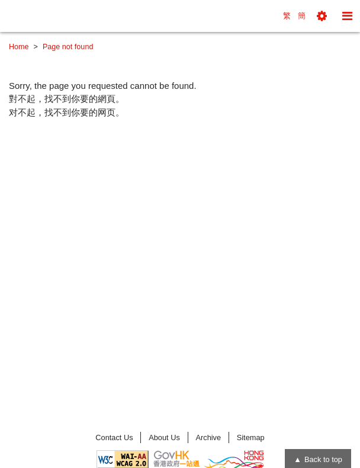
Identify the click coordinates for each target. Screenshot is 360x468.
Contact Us (114, 437)
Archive (208, 437)
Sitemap (251, 437)
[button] (322, 16)
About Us (164, 437)
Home (19, 47)
